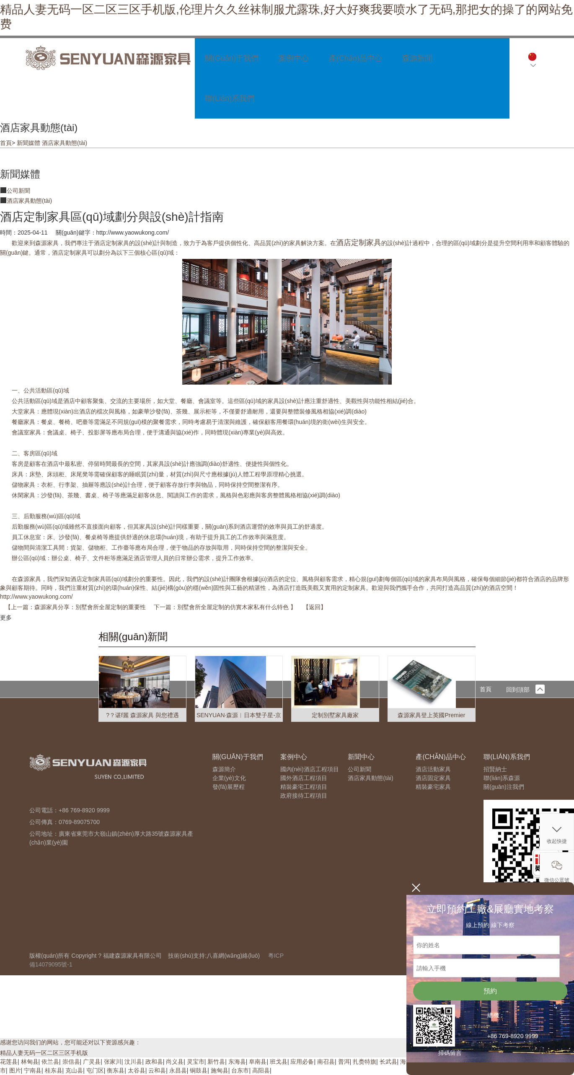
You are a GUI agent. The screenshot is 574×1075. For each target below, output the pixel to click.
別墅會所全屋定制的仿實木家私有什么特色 (233, 607)
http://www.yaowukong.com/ (36, 596)
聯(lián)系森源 (502, 778)
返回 (315, 607)
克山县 (74, 1070)
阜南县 (257, 1061)
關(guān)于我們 (232, 58)
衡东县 (115, 1070)
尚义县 (175, 1061)
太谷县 (136, 1070)
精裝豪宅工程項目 (303, 786)
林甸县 (30, 1061)
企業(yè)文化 (229, 778)
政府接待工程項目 (303, 795)
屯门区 (95, 1070)
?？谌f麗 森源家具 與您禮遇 (142, 715)
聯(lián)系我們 (229, 98)
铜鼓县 (198, 1070)
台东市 (240, 1070)
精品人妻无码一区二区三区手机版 (44, 1052)
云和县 (157, 1070)
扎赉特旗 (364, 1061)
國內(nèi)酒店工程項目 (309, 769)
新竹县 (216, 1061)
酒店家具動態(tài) (64, 143)
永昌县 (178, 1070)
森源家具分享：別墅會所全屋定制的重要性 (90, 607)
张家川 (113, 1061)
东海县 (237, 1061)
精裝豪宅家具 (433, 786)
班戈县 (278, 1061)
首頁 (6, 143)
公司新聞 (18, 190)
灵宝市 (195, 1061)
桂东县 (53, 1070)
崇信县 (71, 1061)
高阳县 (261, 1070)
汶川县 (133, 1061)
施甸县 (219, 1070)
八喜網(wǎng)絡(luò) (233, 955)
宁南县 (32, 1070)
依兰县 (50, 1061)
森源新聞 (417, 58)
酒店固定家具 (433, 778)
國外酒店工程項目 (303, 778)
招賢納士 (495, 769)
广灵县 (92, 1061)
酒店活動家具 (433, 769)
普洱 (344, 1061)
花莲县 (9, 1061)
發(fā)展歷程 (228, 786)
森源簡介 (224, 769)
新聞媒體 (28, 143)
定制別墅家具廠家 (335, 715)
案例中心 (294, 58)
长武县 (388, 1061)
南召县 (326, 1061)
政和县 (154, 1061)
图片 (15, 1070)
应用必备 (302, 1061)
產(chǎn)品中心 (355, 58)
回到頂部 (525, 689)
